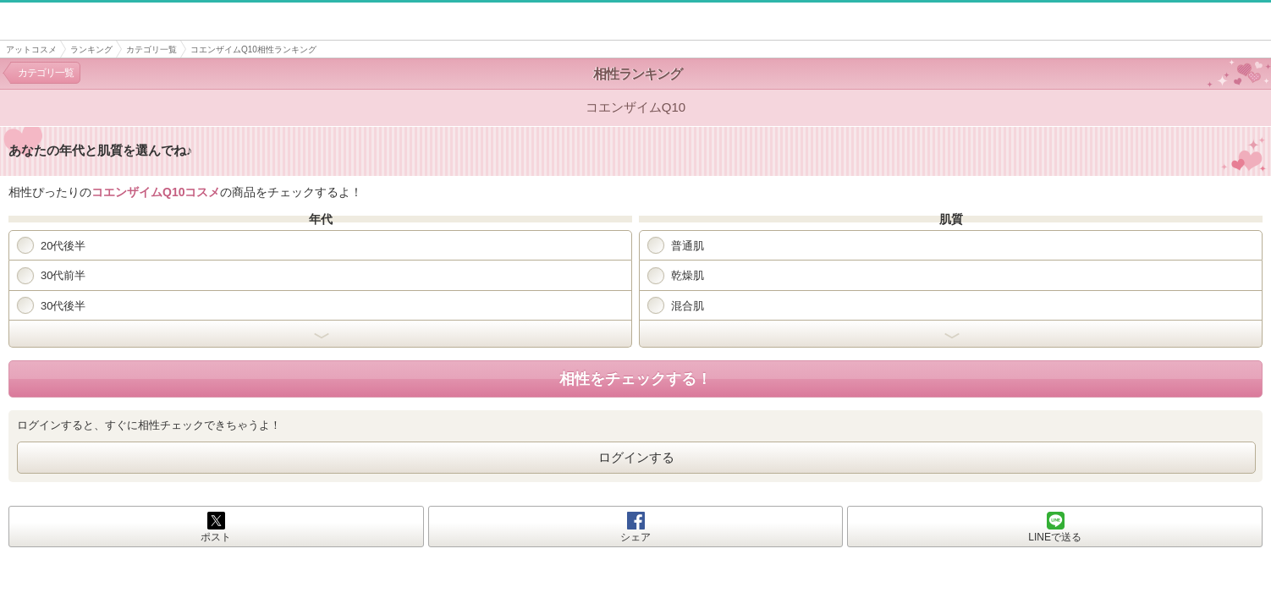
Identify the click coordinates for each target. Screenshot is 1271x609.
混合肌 (675, 305)
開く (320, 334)
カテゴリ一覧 (151, 49)
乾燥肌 (675, 275)
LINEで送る (1054, 537)
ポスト (216, 537)
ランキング (91, 49)
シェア (635, 537)
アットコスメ (31, 49)
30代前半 (51, 275)
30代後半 (51, 305)
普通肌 (675, 245)
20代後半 (51, 245)
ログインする (636, 457)
